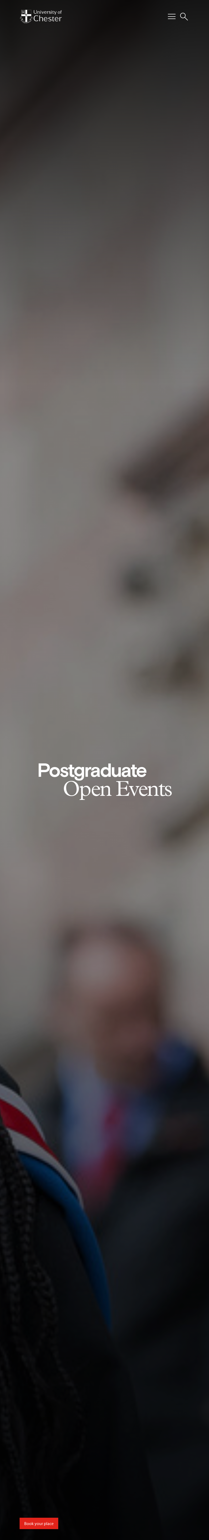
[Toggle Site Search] (184, 16)
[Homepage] (41, 16)
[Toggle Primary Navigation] (171, 16)
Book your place (39, 1523)
